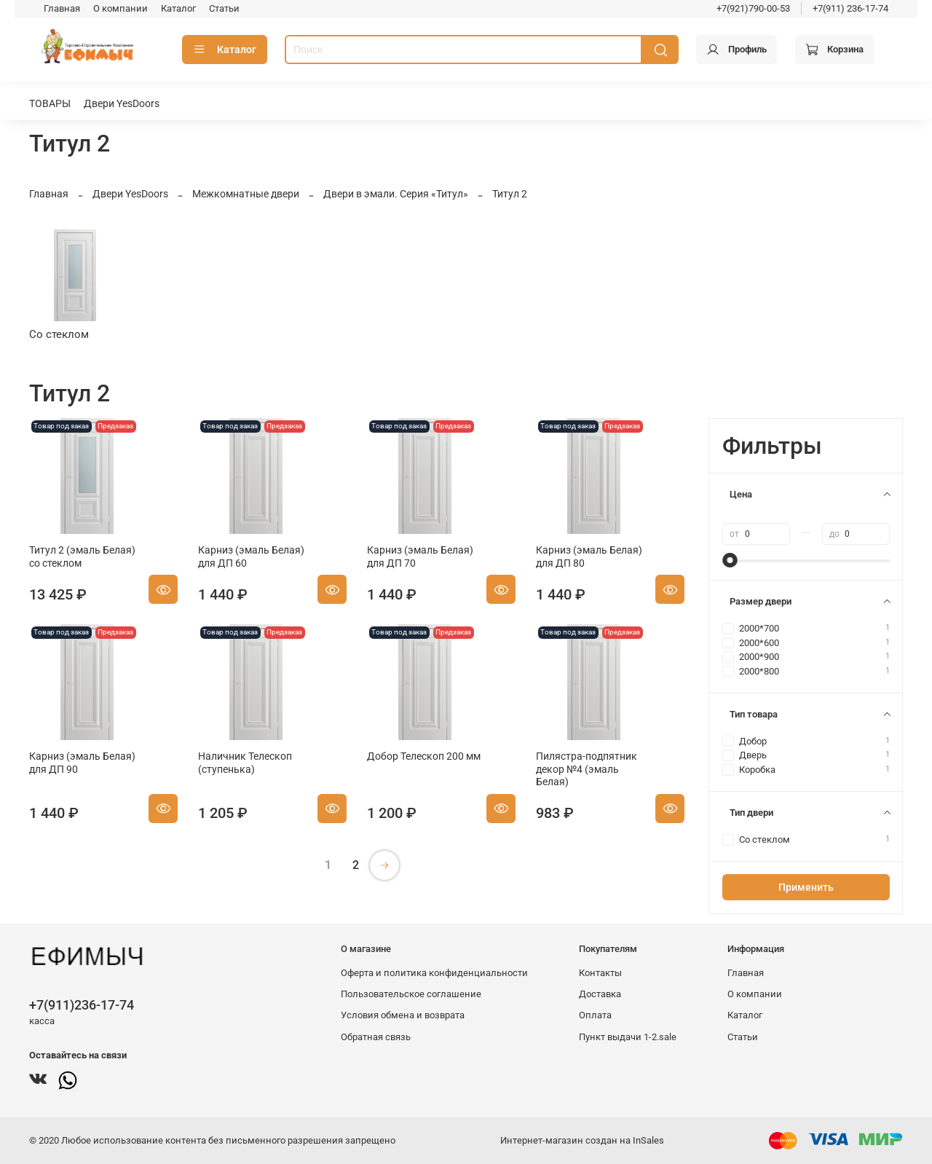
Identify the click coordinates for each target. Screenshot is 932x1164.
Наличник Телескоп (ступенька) (245, 762)
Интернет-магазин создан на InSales (582, 1140)
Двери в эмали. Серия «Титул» (395, 194)
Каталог (178, 8)
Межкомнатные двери (245, 194)
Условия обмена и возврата (403, 1015)
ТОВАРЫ (50, 103)
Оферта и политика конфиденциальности (434, 972)
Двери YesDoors (121, 103)
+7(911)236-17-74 (81, 1004)
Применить (806, 887)
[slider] (730, 560)
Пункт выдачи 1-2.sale (627, 1036)
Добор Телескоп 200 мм (424, 756)
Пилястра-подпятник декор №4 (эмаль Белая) (586, 768)
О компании (120, 8)
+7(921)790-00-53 (753, 8)
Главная (62, 8)
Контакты (600, 972)
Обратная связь (376, 1036)
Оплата (595, 1015)
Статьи (224, 8)
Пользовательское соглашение (411, 993)
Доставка (600, 993)
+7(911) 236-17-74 (850, 8)
